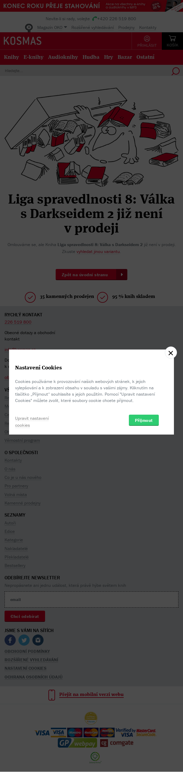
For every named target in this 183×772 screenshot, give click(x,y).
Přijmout (144, 420)
